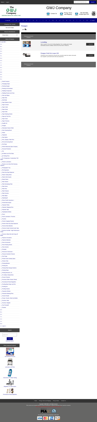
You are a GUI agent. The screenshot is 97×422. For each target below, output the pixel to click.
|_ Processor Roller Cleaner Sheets (8, 279)
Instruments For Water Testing (10, 373)
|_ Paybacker (3, 134)
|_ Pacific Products (4, 81)
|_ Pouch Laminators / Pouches (7, 216)
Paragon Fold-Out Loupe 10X (50, 53)
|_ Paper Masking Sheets (6, 114)
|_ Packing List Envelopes (6, 88)
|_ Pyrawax (3, 307)
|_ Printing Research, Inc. (6, 272)
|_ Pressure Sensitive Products (7, 254)
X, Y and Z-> (3, 326)
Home (2, 2)
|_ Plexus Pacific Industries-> (7, 200)
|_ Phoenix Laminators (5, 161)
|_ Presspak (3, 249)
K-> (1, 67)
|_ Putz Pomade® (4, 305)
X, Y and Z (92, 20)
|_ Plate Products (4, 191)
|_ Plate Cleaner (4, 181)
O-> (1, 76)
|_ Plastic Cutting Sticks (6, 174)
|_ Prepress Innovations (6, 237)
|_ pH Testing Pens (5, 155)
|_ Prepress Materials (5, 240)
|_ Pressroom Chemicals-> (6, 251)
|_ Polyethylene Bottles (5, 211)
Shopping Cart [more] (9, 24)
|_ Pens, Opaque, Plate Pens (7, 139)
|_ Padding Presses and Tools (7, 93)
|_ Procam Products (5, 277)
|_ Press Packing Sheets (6, 244)
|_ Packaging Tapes (5, 83)
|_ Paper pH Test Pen (5, 116)
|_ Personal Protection (5, 148)
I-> (1, 62)
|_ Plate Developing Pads (6, 184)
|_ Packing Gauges (5, 86)
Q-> (1, 309)
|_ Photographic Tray (5, 167)
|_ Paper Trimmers (4, 121)
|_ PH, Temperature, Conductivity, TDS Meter (9, 159)
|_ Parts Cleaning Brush (6, 130)
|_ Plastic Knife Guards (5, 177)
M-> (1, 72)
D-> (1, 51)
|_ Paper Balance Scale (6, 102)
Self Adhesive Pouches (10, 352)
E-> (1, 53)
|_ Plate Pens (3, 188)
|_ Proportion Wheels (5, 291)
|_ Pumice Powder (4, 295)
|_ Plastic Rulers (4, 179)
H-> (1, 60)
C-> (1, 49)
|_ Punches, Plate (4, 300)
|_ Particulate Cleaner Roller (7, 128)
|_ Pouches (3, 218)
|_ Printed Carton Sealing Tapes (7, 258)
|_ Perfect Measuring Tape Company (8, 146)
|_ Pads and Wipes (5, 95)
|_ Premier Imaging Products (7, 221)
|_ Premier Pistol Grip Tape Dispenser (9, 223)
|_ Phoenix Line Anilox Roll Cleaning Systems (8, 164)
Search (9, 330)
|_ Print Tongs (3, 256)
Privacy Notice (56, 400)
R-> (1, 312)
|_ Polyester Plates (4, 205)
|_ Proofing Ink (4, 286)
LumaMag (44, 42)
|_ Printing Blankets (5, 263)
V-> (1, 321)
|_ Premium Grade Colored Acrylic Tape (9, 228)
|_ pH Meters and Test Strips (7, 153)
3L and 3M (8, 20)
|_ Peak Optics (4, 137)
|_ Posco (2, 214)
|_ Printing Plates (4, 270)
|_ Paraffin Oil (3, 123)
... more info (90, 44)
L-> (1, 69)
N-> (1, 74)
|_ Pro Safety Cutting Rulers (7, 274)
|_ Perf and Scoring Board (6, 141)
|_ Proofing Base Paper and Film (8, 284)
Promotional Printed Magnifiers (10, 391)
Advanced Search (10, 341)
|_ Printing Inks (4, 265)
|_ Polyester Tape (4, 209)
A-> (1, 44)
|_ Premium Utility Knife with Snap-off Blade (9, 234)
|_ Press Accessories (5, 242)
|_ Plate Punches (4, 193)
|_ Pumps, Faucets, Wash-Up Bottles (9, 298)
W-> (1, 323)
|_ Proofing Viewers (5, 288)
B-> (1, 46)
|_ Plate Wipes (4, 195)
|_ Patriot (2, 132)
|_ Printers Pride (4, 261)
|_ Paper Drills (3, 111)
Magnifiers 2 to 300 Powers (10, 383)
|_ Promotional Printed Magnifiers (8, 281)
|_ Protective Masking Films (6, 293)
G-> (1, 58)
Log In (7, 2)
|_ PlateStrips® (4, 198)
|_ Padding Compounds (6, 90)
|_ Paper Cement (4, 104)
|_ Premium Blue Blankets (6, 225)
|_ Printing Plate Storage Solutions (8, 267)
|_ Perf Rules (3, 144)
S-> (1, 314)
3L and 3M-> (3, 42)
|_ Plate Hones (4, 186)
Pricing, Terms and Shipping (45, 400)
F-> (1, 55)
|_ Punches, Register (5, 302)
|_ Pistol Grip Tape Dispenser (7, 172)
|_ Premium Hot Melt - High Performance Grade (9, 231)
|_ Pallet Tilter (3, 97)
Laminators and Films (10, 363)
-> (1, 79)
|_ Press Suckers (4, 247)
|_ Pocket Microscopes (5, 202)
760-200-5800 (84, 13)
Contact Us (63, 400)
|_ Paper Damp (4, 109)
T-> (1, 316)
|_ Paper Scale (4, 118)
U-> (1, 319)
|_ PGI (2, 151)
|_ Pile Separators (4, 170)
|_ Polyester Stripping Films (6, 207)
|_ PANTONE (3, 100)
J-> (1, 65)
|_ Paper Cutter (4, 107)
